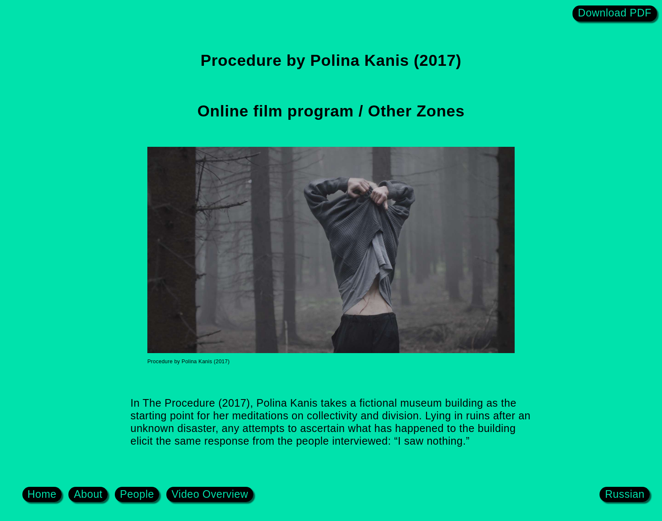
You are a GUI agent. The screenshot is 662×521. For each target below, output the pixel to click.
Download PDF (614, 13)
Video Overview (209, 493)
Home (42, 493)
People (137, 493)
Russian (625, 493)
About (88, 493)
